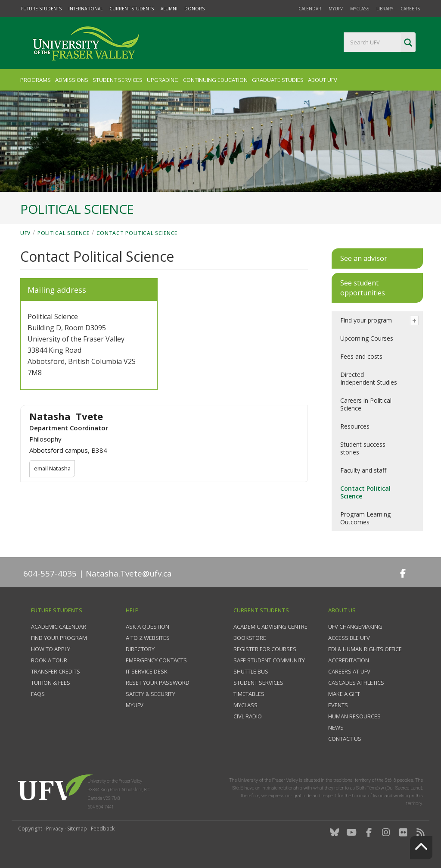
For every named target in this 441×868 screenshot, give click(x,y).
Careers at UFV (349, 671)
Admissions (71, 80)
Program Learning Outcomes (365, 518)
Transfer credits (55, 671)
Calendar (309, 9)
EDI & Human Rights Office (365, 649)
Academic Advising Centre (270, 626)
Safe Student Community (269, 660)
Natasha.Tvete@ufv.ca (129, 573)
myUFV (336, 9)
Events (338, 705)
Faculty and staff (363, 470)
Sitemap (77, 828)
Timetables (248, 694)
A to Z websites (148, 638)
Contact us (344, 739)
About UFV (322, 80)
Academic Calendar (58, 626)
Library (384, 9)
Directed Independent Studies (368, 378)
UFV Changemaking (355, 626)
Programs (35, 80)
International (85, 9)
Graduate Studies (278, 80)
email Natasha (53, 469)
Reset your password (157, 682)
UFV (25, 233)
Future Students (41, 9)
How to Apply (50, 649)
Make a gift (344, 694)
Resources (355, 426)
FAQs (38, 694)
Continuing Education (215, 80)
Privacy (54, 828)
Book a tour (49, 660)
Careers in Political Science (365, 404)
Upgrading (163, 80)
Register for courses (264, 649)
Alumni (169, 9)
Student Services (118, 80)
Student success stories (362, 448)
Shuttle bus (250, 671)
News (336, 727)
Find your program (366, 320)
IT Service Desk (147, 671)
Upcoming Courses (366, 338)
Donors (194, 9)
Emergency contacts (156, 660)
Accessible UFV (349, 638)
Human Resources (354, 716)
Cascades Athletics (356, 682)
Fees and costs (361, 356)
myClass (359, 9)
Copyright (30, 828)
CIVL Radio (247, 716)
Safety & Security (150, 694)
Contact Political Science (137, 233)
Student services (258, 682)
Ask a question (147, 626)
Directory (140, 649)
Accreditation (348, 660)
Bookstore (249, 638)
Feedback (103, 828)
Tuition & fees (50, 682)
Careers (410, 9)
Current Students (131, 9)
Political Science (63, 233)
